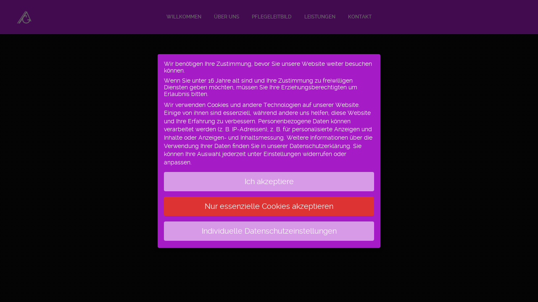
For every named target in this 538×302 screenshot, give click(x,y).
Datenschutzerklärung (320, 142)
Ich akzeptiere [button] (269, 178)
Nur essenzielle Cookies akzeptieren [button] (269, 203)
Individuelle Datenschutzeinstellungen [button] (269, 228)
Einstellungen (282, 150)
